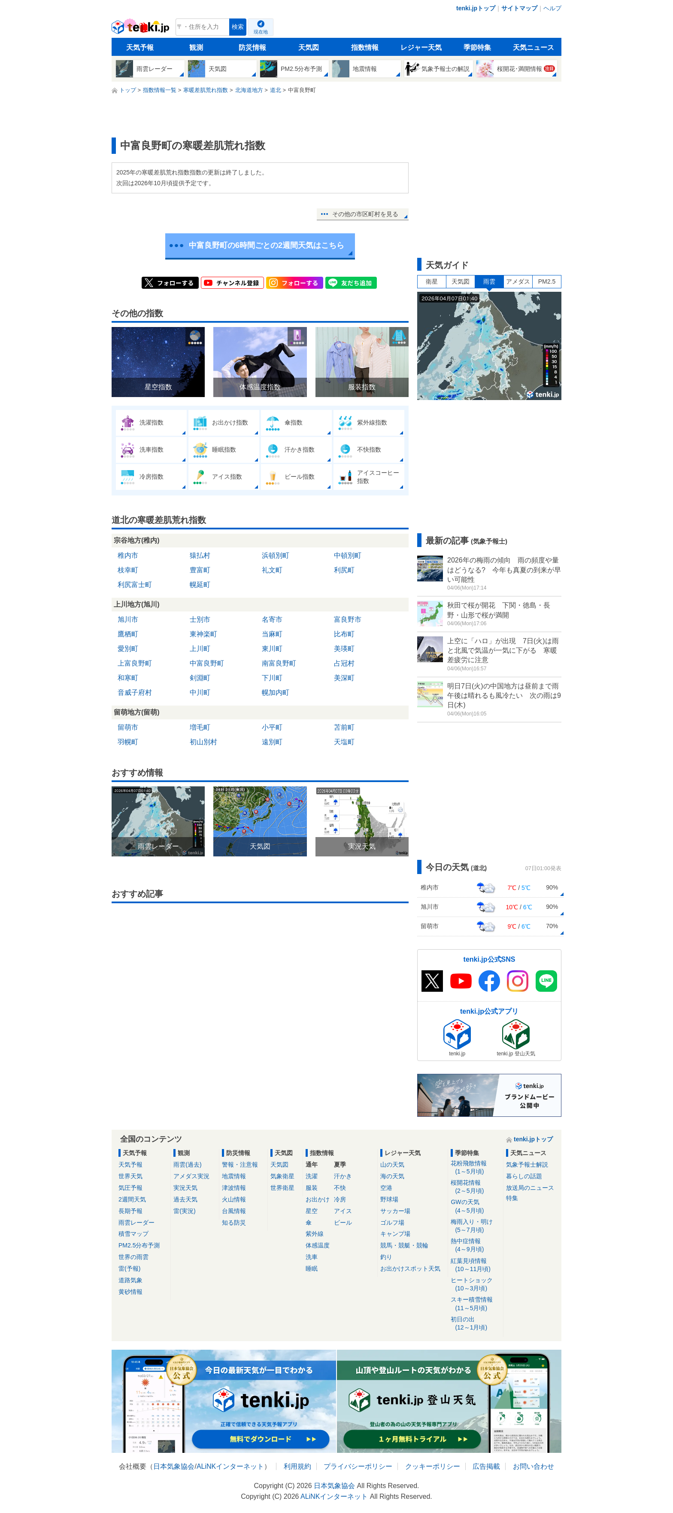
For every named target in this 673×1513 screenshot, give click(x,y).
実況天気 (185, 1187)
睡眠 (312, 1268)
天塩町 (344, 742)
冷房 (340, 1199)
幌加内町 (275, 692)
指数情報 (365, 47)
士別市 (200, 619)
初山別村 (203, 742)
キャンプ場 (395, 1233)
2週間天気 (132, 1199)
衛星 (432, 281)
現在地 (261, 31)
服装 (312, 1187)
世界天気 (130, 1176)
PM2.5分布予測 (139, 1245)
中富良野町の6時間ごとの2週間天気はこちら (266, 245)
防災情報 (252, 47)
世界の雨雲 (133, 1256)
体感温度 (318, 1245)
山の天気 (392, 1164)
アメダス (518, 281)
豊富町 (200, 570)
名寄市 (272, 619)
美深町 (344, 678)
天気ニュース (533, 47)
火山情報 (234, 1199)
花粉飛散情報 (475, 1168)
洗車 (312, 1256)
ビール (343, 1222)
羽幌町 (128, 742)
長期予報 (130, 1210)
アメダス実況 (191, 1176)
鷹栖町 (128, 634)
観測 (196, 47)
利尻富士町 (135, 584)
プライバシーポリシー (358, 1466)
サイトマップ (519, 8)
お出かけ (318, 1199)
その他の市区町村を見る (365, 214)
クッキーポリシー (432, 1466)
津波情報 (234, 1187)
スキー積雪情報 (475, 1304)
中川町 (200, 692)
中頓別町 (347, 555)
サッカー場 (395, 1210)
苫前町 (344, 727)
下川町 (272, 678)
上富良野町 (135, 663)
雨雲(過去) (187, 1164)
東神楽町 (203, 634)
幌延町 (200, 584)
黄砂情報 (130, 1291)
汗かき (343, 1176)
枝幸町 (128, 570)
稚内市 (128, 555)
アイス (343, 1210)
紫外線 (315, 1233)
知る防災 (234, 1222)
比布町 (344, 634)
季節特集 (477, 47)
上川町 (200, 648)
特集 (512, 1198)
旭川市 (128, 619)
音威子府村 (135, 692)
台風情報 (234, 1210)
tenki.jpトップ (475, 8)
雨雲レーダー (136, 1222)
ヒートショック (475, 1285)
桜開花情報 (475, 1187)
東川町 (272, 648)
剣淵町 (200, 678)
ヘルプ (552, 8)
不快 (340, 1187)
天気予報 (140, 47)
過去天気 (185, 1199)
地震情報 (234, 1176)
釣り (386, 1256)
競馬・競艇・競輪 (404, 1245)
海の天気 (392, 1176)
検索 (238, 27)
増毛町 (200, 727)
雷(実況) (184, 1210)
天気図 (308, 47)
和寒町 (128, 678)
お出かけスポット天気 (410, 1268)
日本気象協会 (173, 1466)
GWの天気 (475, 1206)
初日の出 (475, 1324)
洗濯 (312, 1176)
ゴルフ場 (392, 1222)
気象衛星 (282, 1176)
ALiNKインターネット (230, 1466)
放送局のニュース (530, 1187)
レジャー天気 (421, 47)
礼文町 (272, 570)
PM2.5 (546, 281)
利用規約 (297, 1466)
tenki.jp (141, 29)
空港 (386, 1187)
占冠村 (344, 663)
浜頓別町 (275, 555)
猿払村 (200, 555)
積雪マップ (133, 1233)
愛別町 (128, 648)
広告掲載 (486, 1466)
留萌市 (128, 727)
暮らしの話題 (524, 1176)
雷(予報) (129, 1268)
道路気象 (130, 1280)
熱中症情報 (475, 1245)
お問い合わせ (533, 1466)
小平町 (272, 727)
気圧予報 (130, 1187)
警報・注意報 (240, 1164)
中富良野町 (207, 663)
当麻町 (272, 634)
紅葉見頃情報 (475, 1265)
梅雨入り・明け (475, 1226)
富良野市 (347, 619)
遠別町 (272, 742)
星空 (312, 1210)
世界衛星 (282, 1187)
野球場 (389, 1199)
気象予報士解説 (527, 1164)
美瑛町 (344, 648)
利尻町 (344, 570)
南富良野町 (279, 663)
